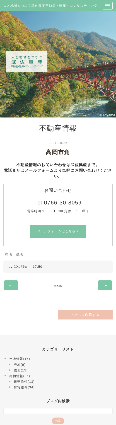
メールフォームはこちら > (58, 231)
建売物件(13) (24, 381)
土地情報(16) (19, 359)
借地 (19, 254)
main (58, 286)
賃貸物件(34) (24, 387)
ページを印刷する (85, 315)
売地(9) (20, 364)
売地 (8, 254)
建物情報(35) (19, 376)
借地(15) (21, 370)
